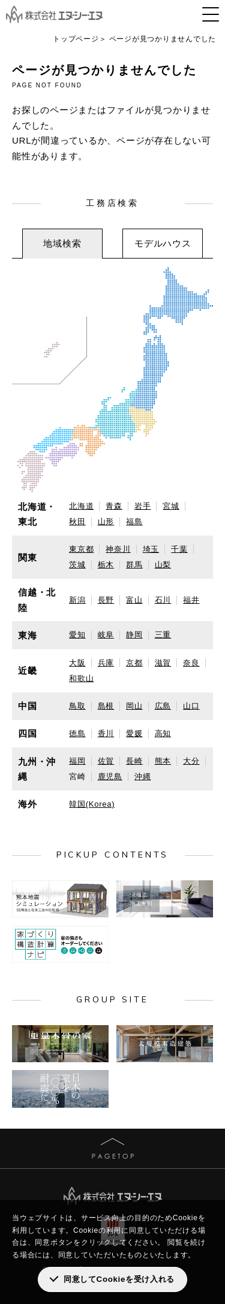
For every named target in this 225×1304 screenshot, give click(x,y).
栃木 (106, 564)
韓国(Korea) (92, 804)
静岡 (134, 634)
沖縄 (142, 776)
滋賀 (163, 662)
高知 (163, 733)
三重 (163, 634)
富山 (134, 599)
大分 (191, 760)
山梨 (163, 564)
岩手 (142, 505)
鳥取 (77, 705)
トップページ (76, 39)
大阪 (77, 662)
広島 (163, 705)
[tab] (62, 244)
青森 (114, 505)
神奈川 (118, 549)
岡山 (134, 705)
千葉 (179, 549)
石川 (163, 599)
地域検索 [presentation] (62, 243)
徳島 (77, 733)
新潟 (77, 599)
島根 (106, 705)
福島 (134, 521)
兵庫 (106, 662)
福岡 (77, 760)
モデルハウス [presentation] (162, 243)
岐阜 (106, 634)
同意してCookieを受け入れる (119, 1279)
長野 (106, 599)
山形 (106, 521)
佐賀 (106, 760)
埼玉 (151, 549)
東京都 (81, 549)
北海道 (81, 505)
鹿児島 (110, 776)
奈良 (191, 662)
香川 (106, 733)
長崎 (134, 760)
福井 (191, 599)
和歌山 (81, 678)
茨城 (77, 564)
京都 (134, 662)
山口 (191, 705)
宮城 (171, 505)
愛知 (77, 634)
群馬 (134, 564)
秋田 (77, 521)
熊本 (163, 760)
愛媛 (134, 733)
